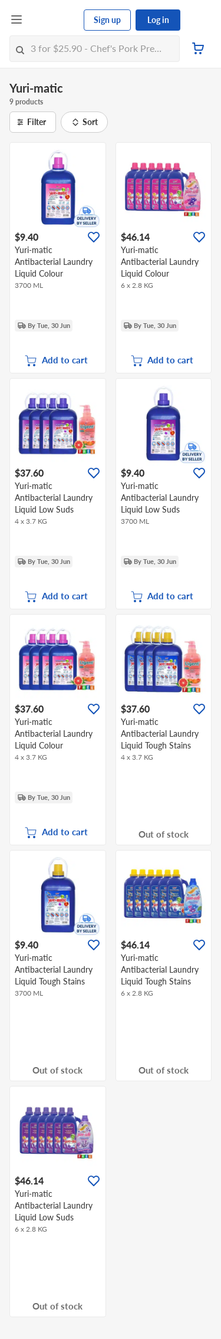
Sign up (107, 20)
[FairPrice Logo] (53, 20)
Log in (158, 20)
